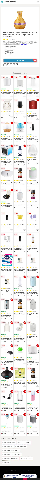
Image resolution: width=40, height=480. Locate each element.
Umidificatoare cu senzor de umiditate (11, 454)
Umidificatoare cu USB (20, 446)
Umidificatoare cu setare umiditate (11, 450)
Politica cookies (32, 471)
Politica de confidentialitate (20, 471)
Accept (25, 479)
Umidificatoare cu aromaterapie (10, 458)
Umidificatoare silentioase (24, 442)
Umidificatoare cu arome (26, 458)
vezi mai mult (24, 44)
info (11, 95)
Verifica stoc (26, 60)
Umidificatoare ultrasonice (8, 442)
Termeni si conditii (8, 471)
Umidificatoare (6, 462)
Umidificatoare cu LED (7, 446)
